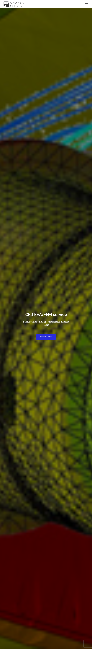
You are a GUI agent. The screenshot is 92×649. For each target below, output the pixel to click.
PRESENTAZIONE (46, 337)
